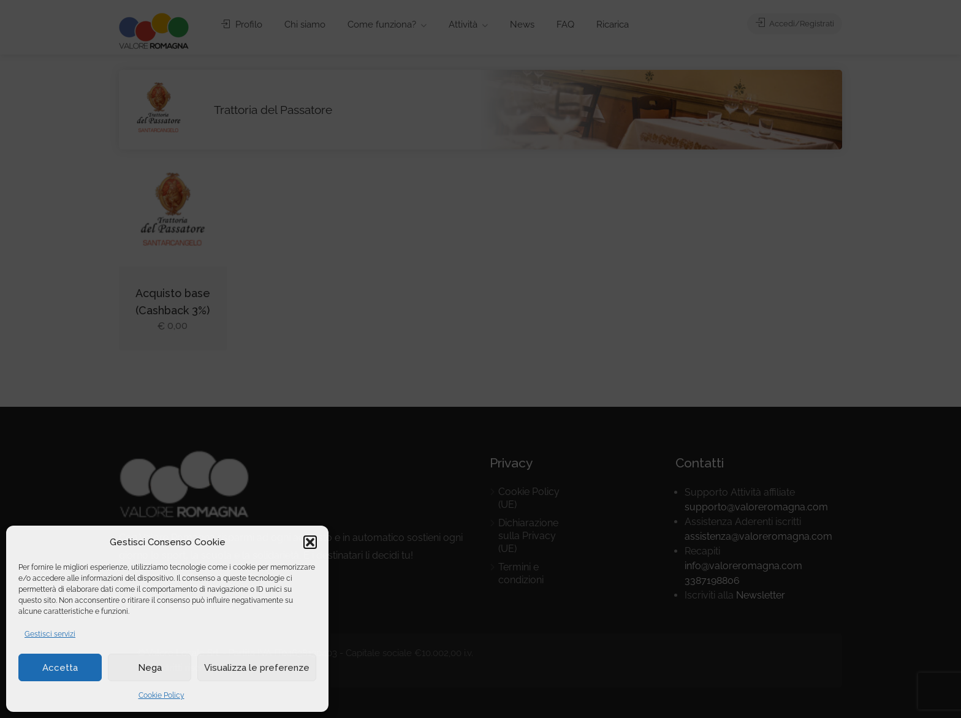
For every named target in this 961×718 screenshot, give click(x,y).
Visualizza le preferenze (257, 667)
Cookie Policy (161, 695)
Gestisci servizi (50, 634)
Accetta (60, 667)
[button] (310, 542)
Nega (150, 667)
